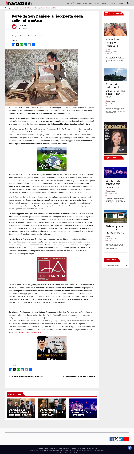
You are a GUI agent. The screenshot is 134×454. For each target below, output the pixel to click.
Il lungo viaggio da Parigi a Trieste (79, 376)
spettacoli (41, 8)
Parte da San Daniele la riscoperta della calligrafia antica (47, 18)
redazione (23, 25)
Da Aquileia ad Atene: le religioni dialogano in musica (20, 412)
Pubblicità (66, 448)
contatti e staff (48, 448)
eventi (16, 8)
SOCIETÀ (104, 3)
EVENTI (121, 3)
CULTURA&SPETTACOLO (84, 3)
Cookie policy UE (92, 448)
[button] (128, 3)
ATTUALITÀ (70, 3)
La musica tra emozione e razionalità (26, 376)
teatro (48, 8)
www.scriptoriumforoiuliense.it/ (28, 332)
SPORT (97, 3)
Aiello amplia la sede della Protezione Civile (115, 229)
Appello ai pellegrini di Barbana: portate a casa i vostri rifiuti (115, 91)
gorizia (53, 8)
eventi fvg (23, 8)
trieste (29, 8)
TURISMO (113, 3)
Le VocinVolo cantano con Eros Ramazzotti (81, 412)
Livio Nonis (111, 50)
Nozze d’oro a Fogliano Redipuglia (113, 42)
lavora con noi (58, 448)
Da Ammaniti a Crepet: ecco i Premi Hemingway (51, 412)
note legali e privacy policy (78, 448)
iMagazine (40, 448)
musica (35, 8)
